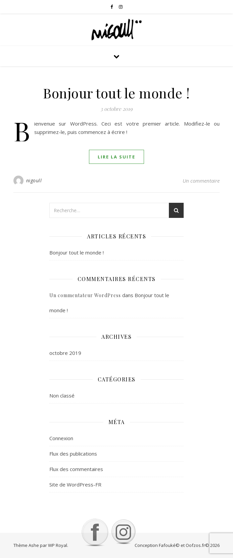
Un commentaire (201, 180)
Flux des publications (73, 453)
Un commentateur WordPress (85, 295)
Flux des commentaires (76, 469)
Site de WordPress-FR (75, 484)
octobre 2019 (65, 353)
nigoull (34, 180)
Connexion (61, 438)
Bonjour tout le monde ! (116, 93)
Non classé (62, 395)
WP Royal (57, 545)
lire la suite (116, 157)
